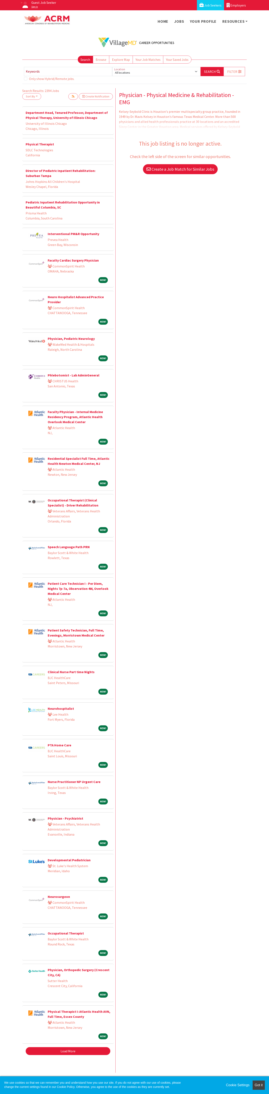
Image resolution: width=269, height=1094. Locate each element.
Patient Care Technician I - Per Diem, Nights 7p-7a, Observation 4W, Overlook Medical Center (78, 588)
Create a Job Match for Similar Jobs (180, 169)
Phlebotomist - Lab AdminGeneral (73, 375)
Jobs (179, 21)
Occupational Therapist (66, 933)
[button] (234, 71)
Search (85, 59)
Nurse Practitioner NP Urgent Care (74, 782)
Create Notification (95, 96)
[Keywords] (68, 71)
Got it (259, 1085)
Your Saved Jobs (177, 59)
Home (163, 21)
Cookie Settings (237, 1085)
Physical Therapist (40, 144)
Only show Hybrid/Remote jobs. (51, 79)
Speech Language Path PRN (69, 547)
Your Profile (203, 21)
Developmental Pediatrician (69, 860)
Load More (68, 1051)
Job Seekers (210, 5)
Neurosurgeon (59, 897)
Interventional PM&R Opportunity (73, 234)
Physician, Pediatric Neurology (71, 338)
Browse (101, 59)
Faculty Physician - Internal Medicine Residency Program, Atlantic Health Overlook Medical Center (75, 417)
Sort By (30, 96)
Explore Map (121, 59)
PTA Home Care (59, 745)
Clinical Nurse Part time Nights (71, 672)
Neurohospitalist (61, 708)
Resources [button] (233, 21)
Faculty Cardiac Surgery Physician (73, 260)
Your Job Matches (148, 59)
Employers (236, 5)
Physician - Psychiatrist (65, 818)
